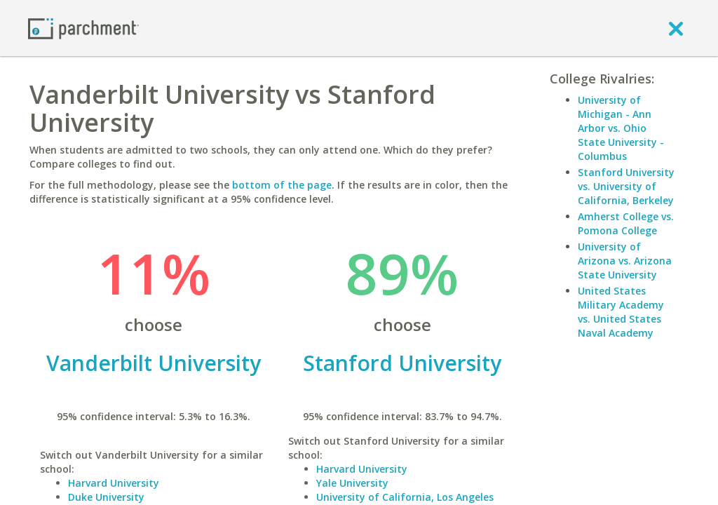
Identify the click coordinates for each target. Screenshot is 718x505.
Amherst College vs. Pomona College (626, 223)
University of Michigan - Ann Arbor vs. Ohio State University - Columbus (621, 128)
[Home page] (83, 27)
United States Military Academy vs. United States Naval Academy (621, 311)
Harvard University (113, 483)
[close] (676, 28)
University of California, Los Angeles (405, 497)
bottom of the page (282, 184)
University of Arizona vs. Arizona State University (625, 260)
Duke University (106, 497)
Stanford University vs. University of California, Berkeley (626, 186)
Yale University (352, 483)
